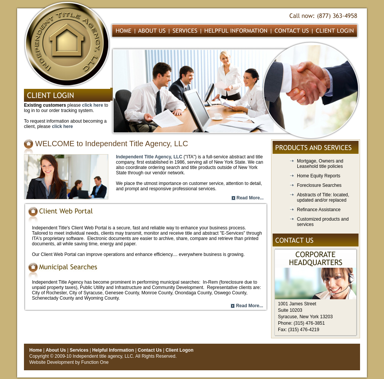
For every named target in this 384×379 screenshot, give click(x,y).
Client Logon (179, 350)
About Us (56, 350)
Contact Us (150, 350)
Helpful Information (113, 350)
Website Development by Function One (69, 362)
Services (79, 350)
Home (35, 350)
